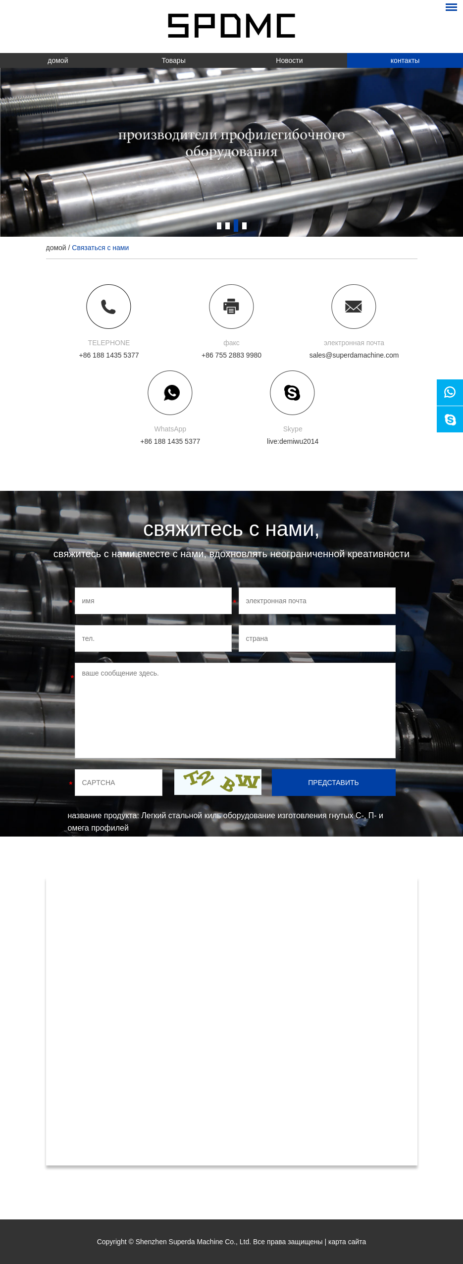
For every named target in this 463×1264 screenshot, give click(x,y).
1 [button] (219, 225)
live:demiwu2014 (292, 441)
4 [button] (244, 225)
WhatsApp (170, 429)
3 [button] (236, 225)
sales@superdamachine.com (354, 355)
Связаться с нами (100, 248)
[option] (231, 152)
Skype (293, 429)
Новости (289, 60)
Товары (174, 60)
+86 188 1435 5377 (170, 441)
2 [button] (227, 225)
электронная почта (354, 343)
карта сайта (347, 1242)
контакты (405, 60)
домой (58, 60)
